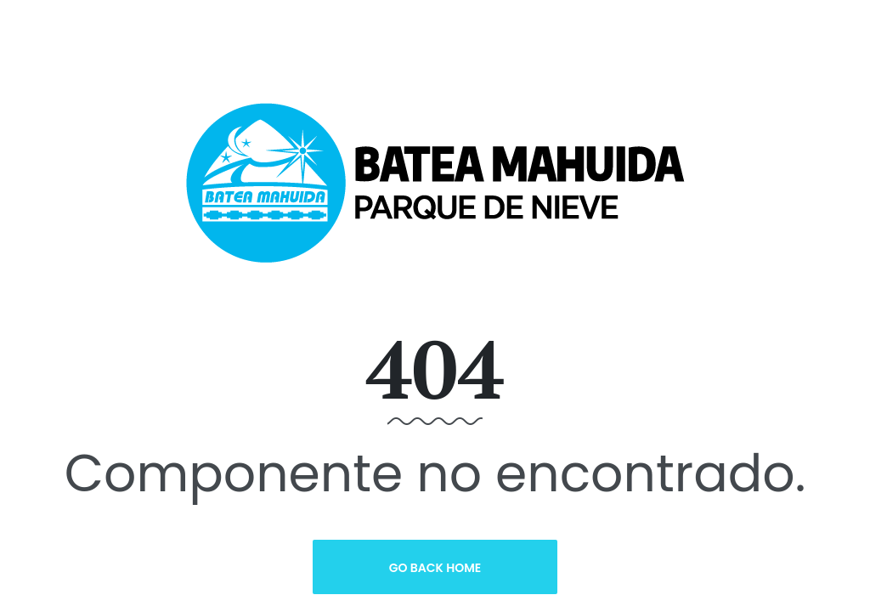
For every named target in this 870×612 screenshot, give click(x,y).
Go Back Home (435, 567)
